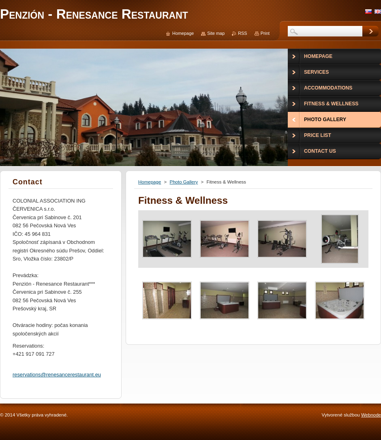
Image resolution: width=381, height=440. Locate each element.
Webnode (371, 414)
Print (265, 33)
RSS (242, 33)
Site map (216, 33)
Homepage (149, 181)
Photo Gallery (183, 181)
